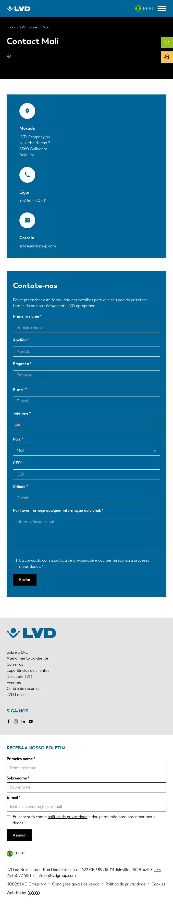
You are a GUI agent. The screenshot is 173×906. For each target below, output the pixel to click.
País (17, 439)
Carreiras (15, 664)
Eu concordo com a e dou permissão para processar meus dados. (85, 563)
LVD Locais (16, 694)
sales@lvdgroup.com (37, 246)
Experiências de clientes (28, 670)
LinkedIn (23, 721)
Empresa (21, 363)
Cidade (19, 486)
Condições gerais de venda (75, 884)
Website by (23, 892)
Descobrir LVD (19, 676)
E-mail (19, 389)
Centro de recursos (23, 688)
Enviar (24, 579)
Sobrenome (17, 778)
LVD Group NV (33, 884)
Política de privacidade (125, 884)
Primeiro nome (26, 316)
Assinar (19, 835)
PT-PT (148, 8)
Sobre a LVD (17, 652)
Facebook (9, 721)
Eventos (14, 682)
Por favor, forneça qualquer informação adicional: (57, 510)
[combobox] (19, 425)
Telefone (20, 413)
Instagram (16, 721)
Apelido (19, 340)
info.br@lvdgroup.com (56, 875)
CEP (17, 463)
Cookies (158, 884)
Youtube (31, 721)
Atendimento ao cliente (27, 658)
